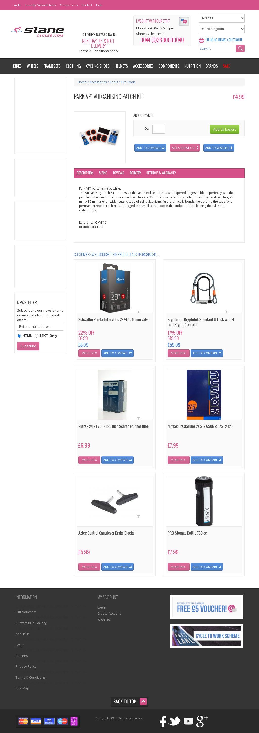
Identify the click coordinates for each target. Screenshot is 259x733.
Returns (22, 655)
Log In (17, 5)
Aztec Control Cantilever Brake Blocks (106, 533)
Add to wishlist (217, 148)
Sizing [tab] (103, 173)
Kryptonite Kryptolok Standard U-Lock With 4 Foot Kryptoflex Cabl (201, 322)
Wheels (32, 66)
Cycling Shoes (98, 66)
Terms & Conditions (31, 677)
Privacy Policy (26, 666)
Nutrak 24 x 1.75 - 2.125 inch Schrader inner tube (113, 426)
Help (99, 5)
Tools (114, 82)
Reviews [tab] (118, 173)
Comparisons (69, 5)
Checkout (235, 40)
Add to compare (148, 148)
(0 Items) (220, 40)
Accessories (98, 82)
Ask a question (183, 148)
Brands (212, 66)
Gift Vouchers (26, 612)
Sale (226, 66)
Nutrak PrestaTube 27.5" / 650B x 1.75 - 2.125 (200, 426)
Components (169, 66)
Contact (87, 5)
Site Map (22, 688)
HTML (27, 335)
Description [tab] (85, 173)
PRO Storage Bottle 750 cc (187, 533)
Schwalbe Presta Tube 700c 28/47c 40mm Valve (113, 320)
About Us (23, 634)
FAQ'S (20, 644)
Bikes (17, 66)
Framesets (52, 66)
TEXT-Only (48, 335)
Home (82, 82)
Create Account (109, 613)
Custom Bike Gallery (31, 623)
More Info (89, 353)
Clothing (73, 66)
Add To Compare (115, 353)
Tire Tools (128, 82)
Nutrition (192, 66)
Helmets (121, 66)
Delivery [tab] (135, 173)
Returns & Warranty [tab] (161, 173)
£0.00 (209, 40)
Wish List (104, 619)
